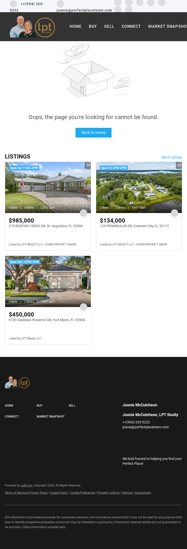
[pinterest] (118, 9)
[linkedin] (136, 438)
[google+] (128, 9)
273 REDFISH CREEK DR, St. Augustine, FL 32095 (46, 226)
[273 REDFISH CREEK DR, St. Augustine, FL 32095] (48, 187)
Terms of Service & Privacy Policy (26, 492)
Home (76, 26)
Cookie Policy (59, 492)
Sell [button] (109, 26)
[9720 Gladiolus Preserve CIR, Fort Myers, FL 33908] (48, 281)
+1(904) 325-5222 (136, 422)
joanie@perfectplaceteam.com (145, 427)
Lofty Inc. (27, 485)
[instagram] (155, 438)
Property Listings (108, 492)
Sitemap (127, 492)
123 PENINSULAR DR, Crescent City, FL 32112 (134, 226)
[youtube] (165, 438)
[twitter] (145, 438)
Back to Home (94, 132)
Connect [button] (131, 26)
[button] (21, 406)
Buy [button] (93, 26)
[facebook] (126, 438)
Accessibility (143, 492)
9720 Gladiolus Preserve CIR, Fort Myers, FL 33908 (47, 320)
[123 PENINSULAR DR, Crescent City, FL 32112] (139, 187)
